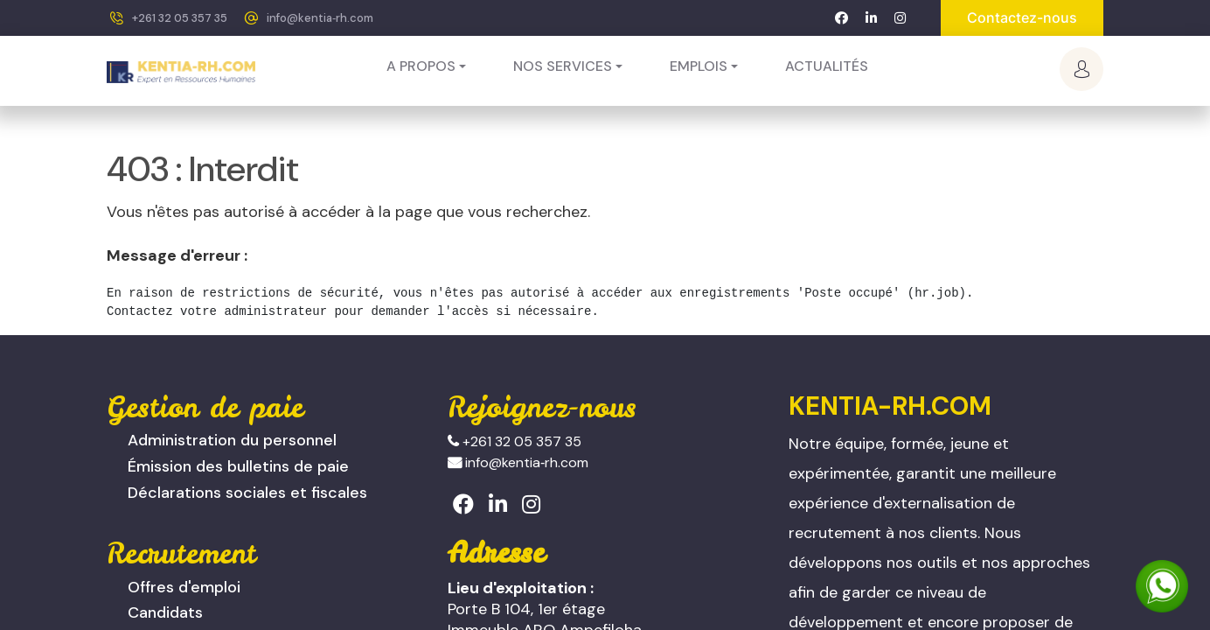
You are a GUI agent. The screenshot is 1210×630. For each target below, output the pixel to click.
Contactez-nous (1022, 17)
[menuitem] (826, 66)
